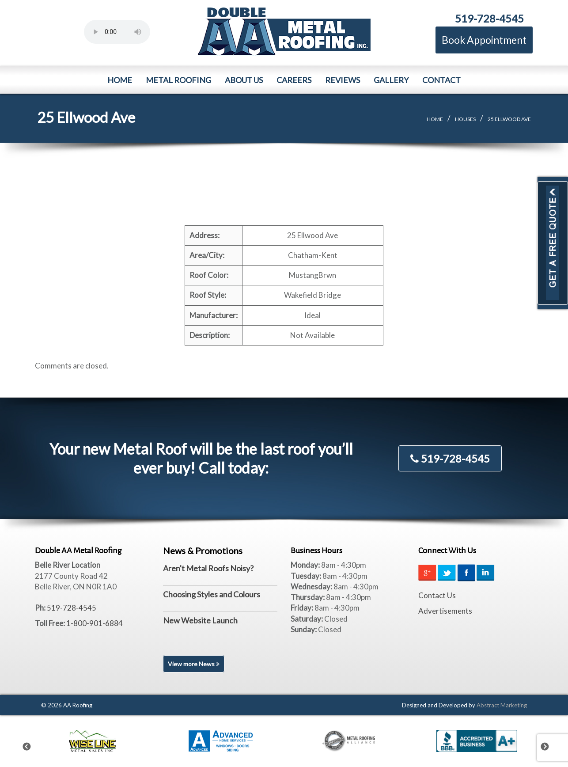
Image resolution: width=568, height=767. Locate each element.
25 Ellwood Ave (509, 119)
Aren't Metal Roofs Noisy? (208, 568)
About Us (244, 80)
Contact (441, 80)
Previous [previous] (32, 745)
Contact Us (437, 595)
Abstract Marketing (502, 705)
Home (119, 80)
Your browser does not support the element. (117, 32)
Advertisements (445, 610)
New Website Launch (200, 620)
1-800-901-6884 (94, 623)
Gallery (391, 80)
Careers (293, 80)
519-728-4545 (489, 18)
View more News (194, 664)
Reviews (342, 80)
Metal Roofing (178, 80)
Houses (465, 119)
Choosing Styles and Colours (211, 594)
